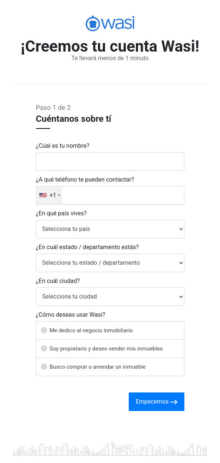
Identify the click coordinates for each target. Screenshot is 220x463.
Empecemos (156, 402)
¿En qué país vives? (61, 213)
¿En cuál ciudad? (58, 281)
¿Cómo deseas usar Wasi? (70, 315)
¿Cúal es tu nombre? (62, 146)
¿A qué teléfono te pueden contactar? (85, 179)
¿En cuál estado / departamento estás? (87, 247)
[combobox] (49, 195)
